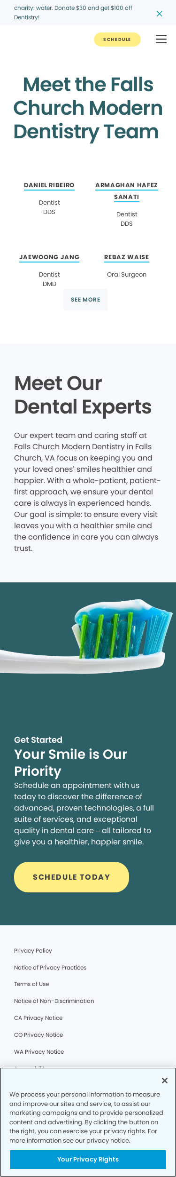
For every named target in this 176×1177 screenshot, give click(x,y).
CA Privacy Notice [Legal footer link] (38, 1018)
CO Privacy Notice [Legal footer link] (38, 1035)
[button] (161, 39)
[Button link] (117, 39)
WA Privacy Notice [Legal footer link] (39, 1052)
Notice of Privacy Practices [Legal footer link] (50, 967)
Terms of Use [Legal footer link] (31, 984)
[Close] (164, 1080)
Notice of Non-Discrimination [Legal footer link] (54, 1001)
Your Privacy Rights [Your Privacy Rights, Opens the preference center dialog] (87, 1159)
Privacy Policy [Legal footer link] (33, 950)
